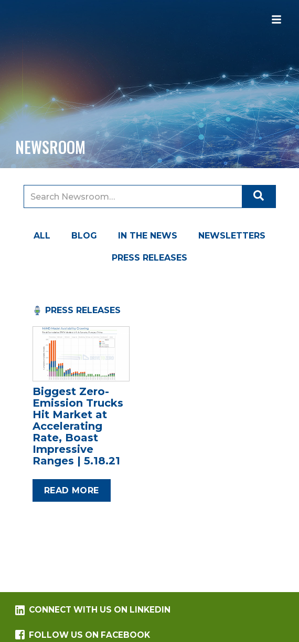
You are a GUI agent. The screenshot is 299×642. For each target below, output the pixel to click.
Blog (84, 236)
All (42, 236)
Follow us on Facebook (82, 635)
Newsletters (231, 236)
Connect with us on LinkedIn (92, 610)
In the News (147, 236)
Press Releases (149, 258)
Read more (71, 490)
